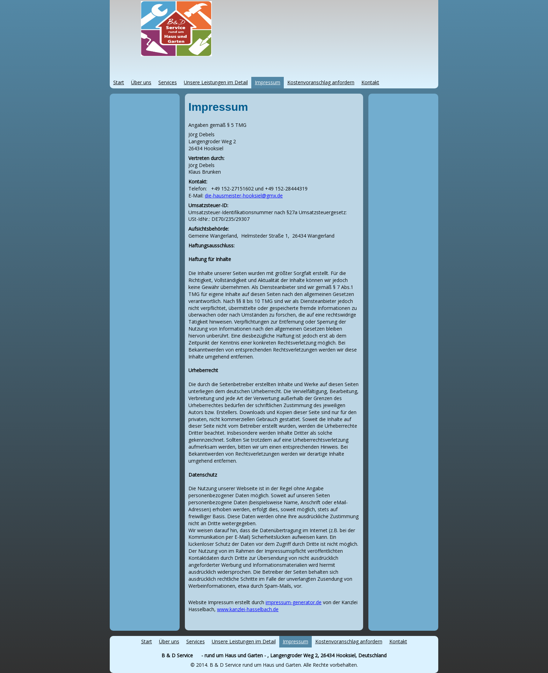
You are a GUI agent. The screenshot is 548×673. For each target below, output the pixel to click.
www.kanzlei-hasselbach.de (248, 609)
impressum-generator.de (294, 602)
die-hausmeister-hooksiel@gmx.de (244, 195)
